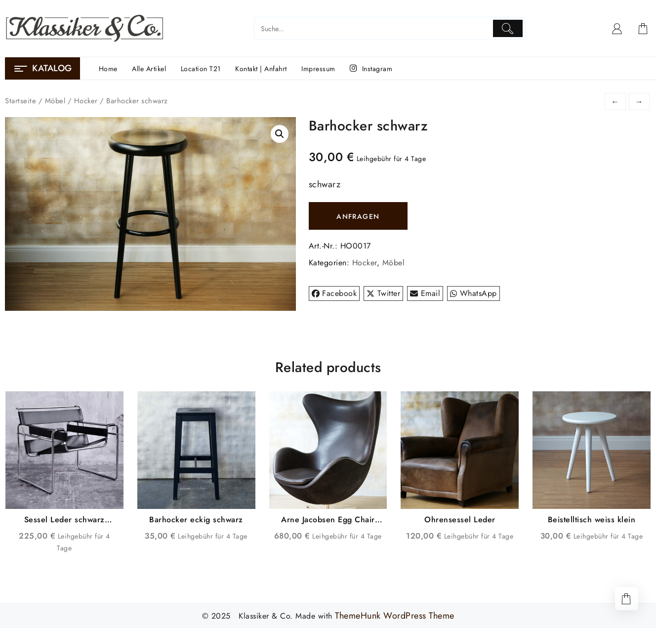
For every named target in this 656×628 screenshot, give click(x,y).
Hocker (86, 100)
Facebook (334, 293)
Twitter (383, 293)
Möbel (55, 100)
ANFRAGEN (357, 216)
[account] (617, 29)
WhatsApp (473, 293)
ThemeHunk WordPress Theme (394, 615)
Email (425, 293)
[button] (279, 134)
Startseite (20, 100)
